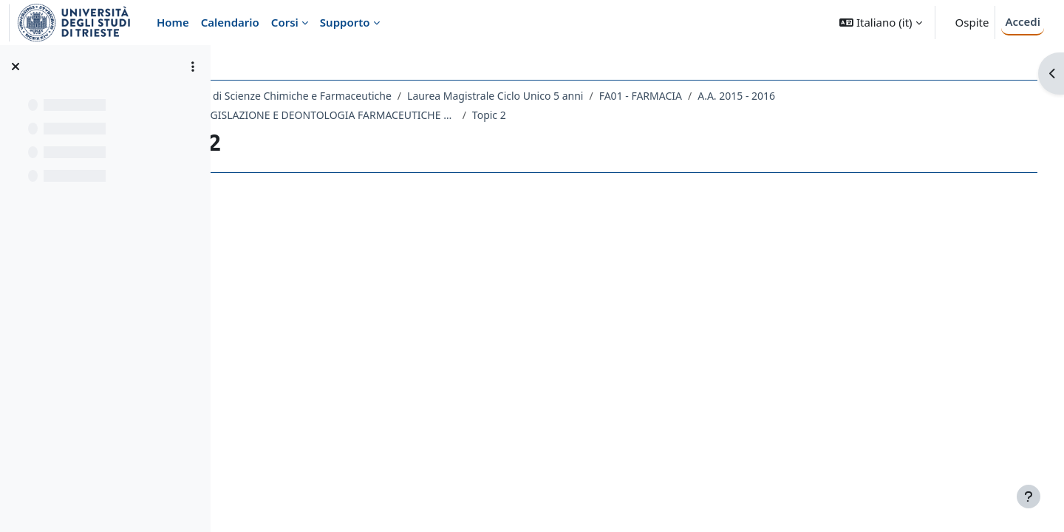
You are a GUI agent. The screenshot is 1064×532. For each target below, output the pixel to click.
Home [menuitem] (173, 22)
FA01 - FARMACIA (734, 96)
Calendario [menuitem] (230, 22)
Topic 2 (583, 115)
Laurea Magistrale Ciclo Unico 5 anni (590, 96)
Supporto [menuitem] (345, 22)
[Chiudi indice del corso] (15, 66)
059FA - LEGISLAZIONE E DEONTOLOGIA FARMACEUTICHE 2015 (402, 115)
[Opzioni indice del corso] (193, 66)
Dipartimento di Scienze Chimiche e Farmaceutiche (362, 96)
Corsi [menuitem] (285, 22)
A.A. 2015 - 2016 (831, 96)
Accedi (1022, 21)
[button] (880, 22)
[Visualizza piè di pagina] (1028, 496)
